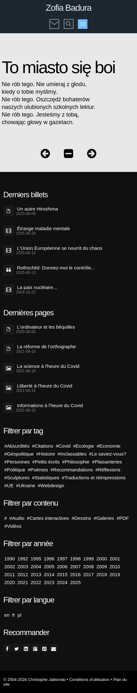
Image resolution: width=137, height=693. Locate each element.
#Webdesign (51, 485)
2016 (75, 574)
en (7, 615)
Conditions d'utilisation (89, 679)
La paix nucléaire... (37, 287)
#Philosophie (75, 461)
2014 (49, 574)
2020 (9, 582)
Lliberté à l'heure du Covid (44, 385)
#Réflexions (107, 469)
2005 (49, 566)
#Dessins (81, 518)
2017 (88, 574)
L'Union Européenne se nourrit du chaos (59, 248)
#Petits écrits (46, 461)
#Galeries (104, 518)
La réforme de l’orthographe (46, 346)
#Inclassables (72, 454)
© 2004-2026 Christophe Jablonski (34, 679)
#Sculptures (17, 477)
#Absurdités (17, 446)
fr (13, 615)
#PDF (123, 518)
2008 (88, 566)
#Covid (63, 446)
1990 (9, 558)
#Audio (17, 518)
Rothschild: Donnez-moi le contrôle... (56, 267)
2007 (75, 566)
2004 (36, 566)
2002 (9, 566)
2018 (101, 574)
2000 (101, 558)
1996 (49, 558)
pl (19, 615)
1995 (36, 558)
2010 (115, 566)
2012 (22, 574)
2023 (49, 582)
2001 (115, 558)
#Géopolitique (19, 454)
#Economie (108, 446)
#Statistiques (45, 477)
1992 (22, 558)
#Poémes (38, 469)
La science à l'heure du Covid (48, 366)
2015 (62, 574)
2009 (101, 566)
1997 (62, 558)
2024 (62, 582)
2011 (9, 574)
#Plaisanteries (107, 461)
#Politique (14, 469)
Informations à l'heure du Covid (50, 405)
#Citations (42, 446)
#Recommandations (72, 469)
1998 (75, 558)
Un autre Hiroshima (37, 208)
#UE (9, 485)
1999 (88, 558)
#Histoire (45, 454)
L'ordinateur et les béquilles (46, 327)
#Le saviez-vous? (107, 454)
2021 (22, 582)
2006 (62, 566)
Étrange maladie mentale (43, 228)
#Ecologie (83, 446)
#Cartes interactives (48, 518)
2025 (75, 582)
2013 (36, 574)
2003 (22, 566)
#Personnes (17, 461)
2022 (36, 582)
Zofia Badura (69, 8)
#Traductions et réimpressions (94, 477)
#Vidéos (13, 526)
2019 (115, 574)
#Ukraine (25, 485)
